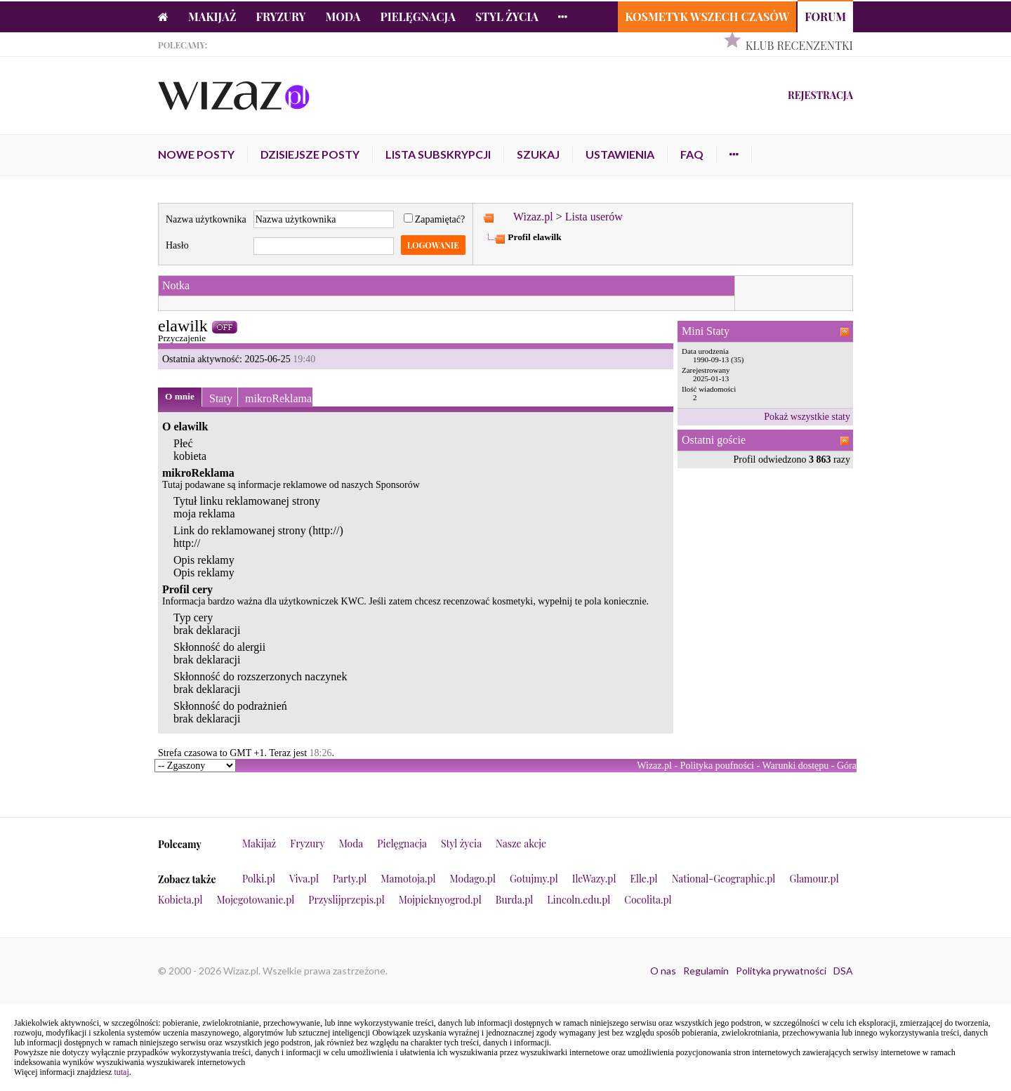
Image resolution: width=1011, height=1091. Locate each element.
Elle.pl (643, 878)
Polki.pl (258, 878)
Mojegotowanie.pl (256, 899)
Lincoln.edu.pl (578, 899)
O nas (663, 971)
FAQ (691, 154)
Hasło (177, 245)
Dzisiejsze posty (309, 154)
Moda (343, 16)
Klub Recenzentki (799, 45)
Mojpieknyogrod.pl (440, 899)
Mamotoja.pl (408, 878)
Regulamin (706, 971)
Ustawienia (620, 154)
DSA (843, 971)
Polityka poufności (717, 765)
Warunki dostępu (795, 765)
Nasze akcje (521, 843)
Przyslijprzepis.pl (346, 899)
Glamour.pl (813, 878)
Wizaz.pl (533, 217)
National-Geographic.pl (724, 878)
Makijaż (212, 16)
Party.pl (349, 878)
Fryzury (281, 16)
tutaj (121, 1072)
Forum (825, 16)
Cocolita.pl (647, 899)
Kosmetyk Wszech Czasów (707, 16)
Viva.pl (304, 878)
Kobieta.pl (180, 899)
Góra (847, 765)
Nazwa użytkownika (206, 219)
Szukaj (538, 154)
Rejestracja (820, 95)
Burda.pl (515, 899)
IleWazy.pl (594, 878)
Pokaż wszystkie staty (807, 416)
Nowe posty (196, 154)
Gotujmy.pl (534, 878)
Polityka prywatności (781, 971)
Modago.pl (473, 878)
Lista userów (594, 217)
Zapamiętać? (434, 219)
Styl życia (506, 16)
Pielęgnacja (417, 16)
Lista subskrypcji (438, 154)
